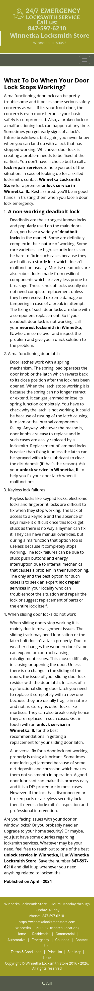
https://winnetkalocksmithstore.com (47, 922)
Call (47, 983)
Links (47, 958)
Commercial (65, 934)
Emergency (40, 940)
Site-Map (74, 952)
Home (21, 934)
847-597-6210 (47, 28)
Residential (41, 934)
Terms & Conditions (26, 952)
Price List (55, 952)
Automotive (17, 940)
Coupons (62, 940)
